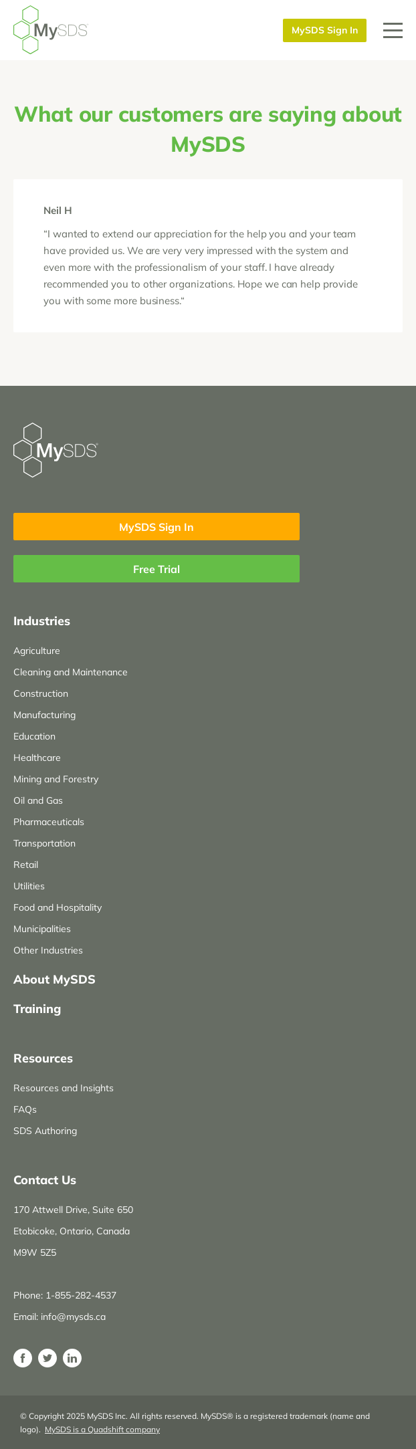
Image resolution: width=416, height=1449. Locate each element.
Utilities (29, 886)
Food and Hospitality (57, 907)
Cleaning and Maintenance (70, 672)
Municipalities (42, 929)
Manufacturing (44, 715)
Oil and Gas (38, 800)
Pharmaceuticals (48, 822)
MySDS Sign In (325, 30)
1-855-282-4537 (80, 1295)
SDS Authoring (45, 1131)
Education (34, 736)
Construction (40, 693)
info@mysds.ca (73, 1317)
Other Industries (48, 950)
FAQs (25, 1109)
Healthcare (37, 758)
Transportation (44, 843)
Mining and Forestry (55, 779)
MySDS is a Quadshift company (102, 1429)
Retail (25, 865)
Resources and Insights (63, 1088)
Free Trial (156, 569)
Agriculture (36, 651)
